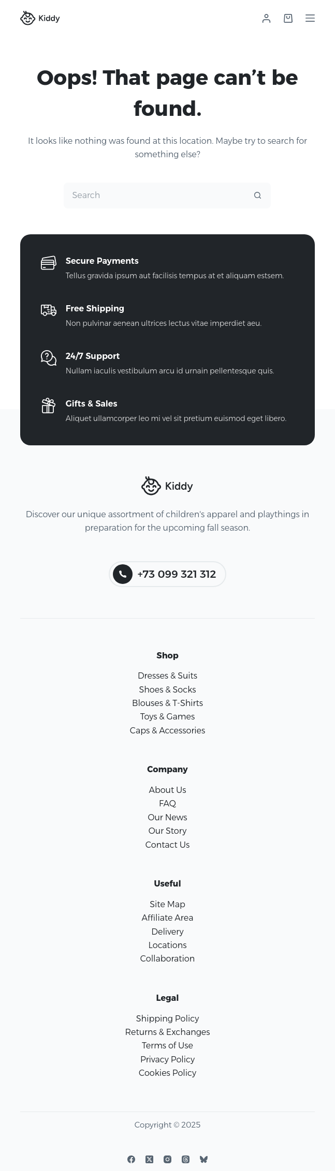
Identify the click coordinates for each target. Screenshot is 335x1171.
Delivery (167, 932)
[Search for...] (154, 195)
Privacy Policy (167, 1059)
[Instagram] (167, 1159)
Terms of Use (167, 1045)
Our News (167, 817)
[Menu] (310, 18)
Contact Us (167, 845)
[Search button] (258, 195)
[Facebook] (131, 1159)
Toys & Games (167, 717)
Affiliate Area (168, 918)
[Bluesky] (204, 1159)
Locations (167, 945)
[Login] (266, 18)
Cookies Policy (167, 1073)
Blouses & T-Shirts (167, 703)
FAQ (167, 803)
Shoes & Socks (167, 690)
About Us (167, 790)
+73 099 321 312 (164, 574)
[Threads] (186, 1159)
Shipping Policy (167, 1019)
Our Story (167, 831)
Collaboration (167, 959)
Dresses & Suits (167, 676)
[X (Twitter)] (149, 1159)
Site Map (167, 904)
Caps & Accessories (168, 730)
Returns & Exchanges (167, 1032)
